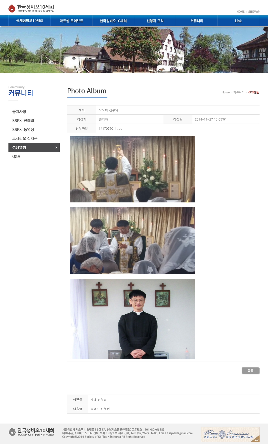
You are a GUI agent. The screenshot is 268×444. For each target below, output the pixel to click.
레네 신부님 (98, 399)
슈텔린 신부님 (100, 408)
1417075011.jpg (110, 128)
